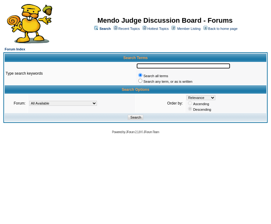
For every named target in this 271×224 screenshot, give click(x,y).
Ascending (201, 104)
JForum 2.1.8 (133, 132)
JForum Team (151, 132)
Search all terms (155, 76)
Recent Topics (129, 28)
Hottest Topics (158, 28)
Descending (202, 109)
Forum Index (15, 49)
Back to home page (223, 28)
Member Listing (188, 28)
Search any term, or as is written (167, 81)
